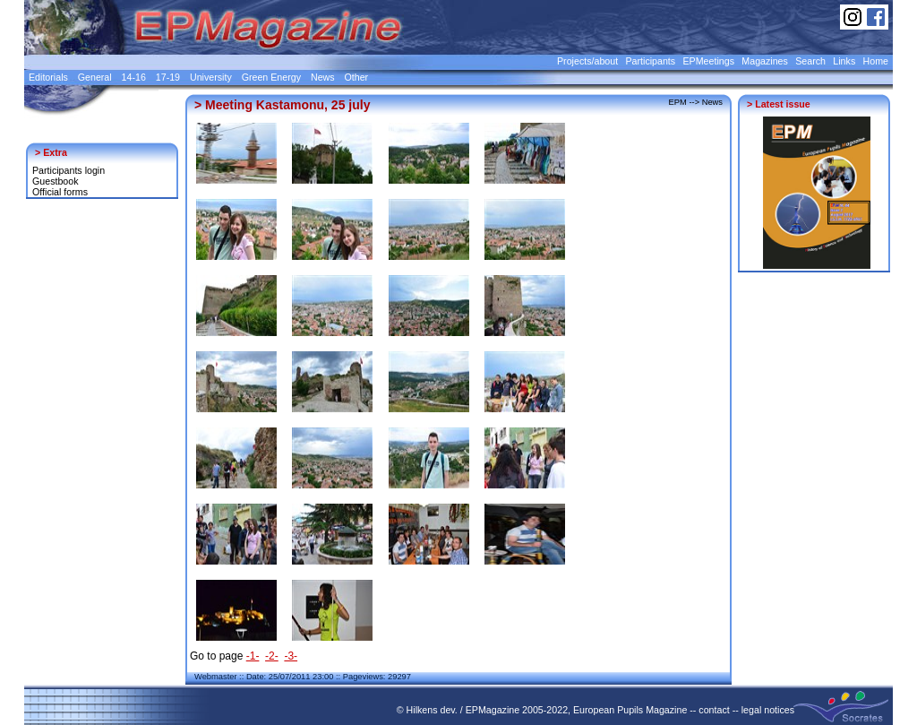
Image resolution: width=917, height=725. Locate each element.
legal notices (767, 709)
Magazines (764, 61)
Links (844, 61)
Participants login (68, 170)
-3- (290, 656)
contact (713, 709)
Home (875, 61)
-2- (272, 656)
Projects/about (587, 61)
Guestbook (55, 181)
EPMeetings (708, 61)
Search (810, 61)
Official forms (60, 191)
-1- (253, 656)
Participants (650, 61)
